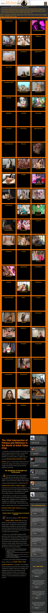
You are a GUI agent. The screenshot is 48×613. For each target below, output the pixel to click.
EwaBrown (38, 92)
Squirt (16, 12)
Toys (25, 12)
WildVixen (38, 36)
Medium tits (12, 11)
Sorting (7, 16)
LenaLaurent (8, 21)
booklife (38, 168)
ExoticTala (9, 266)
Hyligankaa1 (8, 328)
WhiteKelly (24, 76)
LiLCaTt (38, 297)
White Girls (29, 12)
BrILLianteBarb (38, 107)
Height (45, 15)
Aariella (23, 313)
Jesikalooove (38, 76)
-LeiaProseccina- (9, 359)
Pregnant (33, 11)
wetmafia (23, 113)
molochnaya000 (8, 297)
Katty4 (38, 374)
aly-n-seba (9, 67)
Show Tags (13, 16)
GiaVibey (38, 251)
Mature (7, 11)
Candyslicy (9, 251)
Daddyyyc (23, 405)
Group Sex (21, 10)
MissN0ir (8, 97)
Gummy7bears (9, 168)
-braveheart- (38, 236)
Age (18, 15)
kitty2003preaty (8, 144)
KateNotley (9, 45)
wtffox (38, 328)
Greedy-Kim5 (9, 420)
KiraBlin (23, 174)
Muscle (17, 11)
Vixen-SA (38, 220)
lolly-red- (23, 144)
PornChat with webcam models (29, 6)
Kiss (9, 199)
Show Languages (5, 15)
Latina (44, 10)
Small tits (7, 12)
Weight (2, 16)
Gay (45, 3)
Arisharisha (23, 236)
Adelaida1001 (23, 214)
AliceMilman (38, 266)
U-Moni (9, 236)
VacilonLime (8, 205)
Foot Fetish (11, 10)
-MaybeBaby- (23, 359)
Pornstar (28, 11)
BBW (11, 9)
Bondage (31, 9)
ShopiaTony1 (23, 168)
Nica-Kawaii (23, 374)
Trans (45, 4)
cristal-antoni (23, 282)
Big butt (18, 9)
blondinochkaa (9, 313)
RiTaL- (23, 297)
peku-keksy (23, 128)
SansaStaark (38, 313)
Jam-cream (38, 113)
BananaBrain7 (38, 199)
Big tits (22, 9)
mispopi (9, 282)
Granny (16, 10)
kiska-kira (23, 107)
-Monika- (23, 420)
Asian (7, 9)
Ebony (6, 10)
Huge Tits (39, 10)
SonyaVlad (38, 343)
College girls (41, 9)
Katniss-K (23, 328)
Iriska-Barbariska (38, 30)
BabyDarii (9, 113)
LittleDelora (38, 282)
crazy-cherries (24, 21)
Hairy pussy (27, 10)
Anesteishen (8, 374)
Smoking (12, 12)
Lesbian (3, 11)
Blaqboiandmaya (38, 359)
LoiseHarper (23, 220)
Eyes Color (23, 15)
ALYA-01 (38, 389)
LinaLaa (9, 343)
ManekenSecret (8, 230)
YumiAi (24, 251)
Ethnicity (14, 15)
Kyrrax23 (8, 128)
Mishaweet (24, 45)
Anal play (3, 9)
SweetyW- (38, 214)
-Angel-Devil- (23, 266)
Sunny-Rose (8, 61)
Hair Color (31, 15)
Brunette (36, 9)
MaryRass (23, 343)
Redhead (38, 11)
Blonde (26, 9)
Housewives (34, 10)
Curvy (2, 10)
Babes (14, 9)
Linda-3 (9, 405)
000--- (38, 405)
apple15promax (38, 128)
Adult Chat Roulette (17, 6)
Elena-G (23, 389)
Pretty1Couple (24, 199)
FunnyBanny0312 (9, 82)
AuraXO (9, 184)
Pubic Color (38, 15)
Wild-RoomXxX (23, 92)
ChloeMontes (38, 184)
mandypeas (23, 51)
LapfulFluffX (8, 389)
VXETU (38, 153)
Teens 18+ (20, 12)
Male (45, 2)
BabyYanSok (38, 51)
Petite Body (23, 11)
